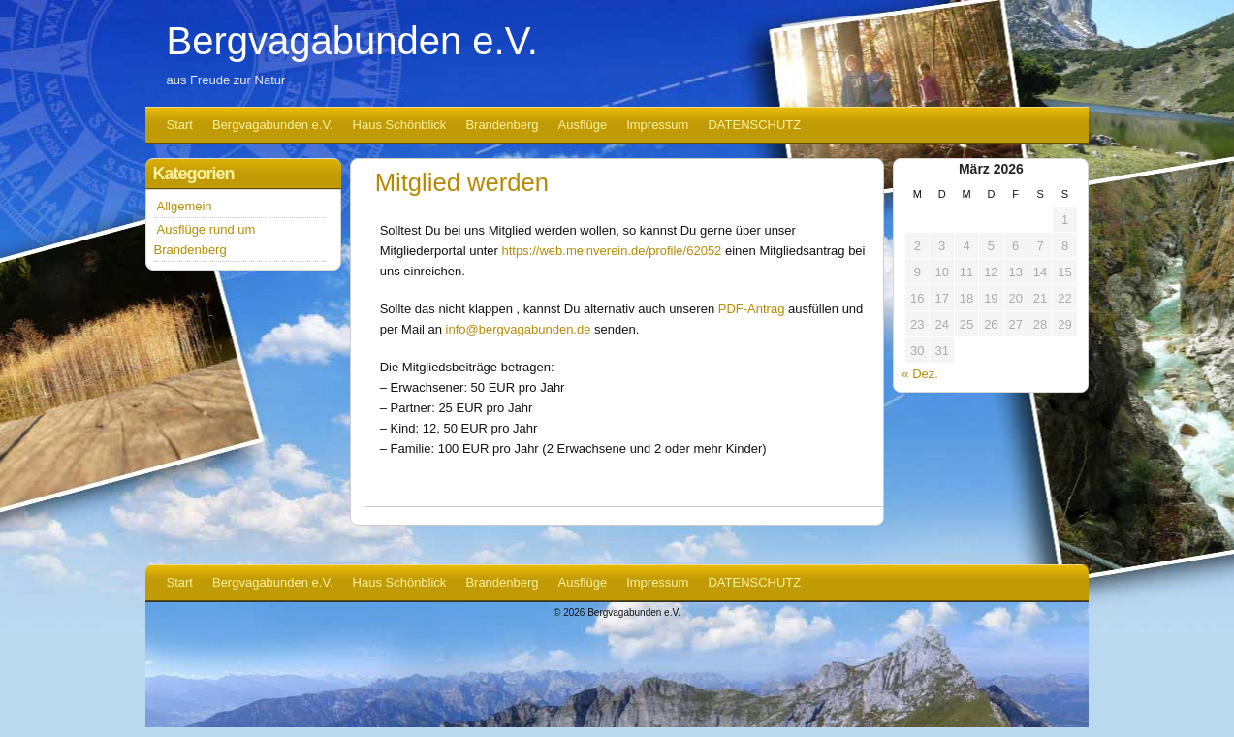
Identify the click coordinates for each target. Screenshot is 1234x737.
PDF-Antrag (751, 309)
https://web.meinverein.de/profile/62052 (611, 250)
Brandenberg (501, 124)
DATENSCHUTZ (754, 124)
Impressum (657, 124)
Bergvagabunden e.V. (352, 40)
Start (180, 124)
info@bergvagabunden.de (518, 329)
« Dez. (920, 374)
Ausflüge (583, 124)
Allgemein (184, 206)
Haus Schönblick (400, 124)
